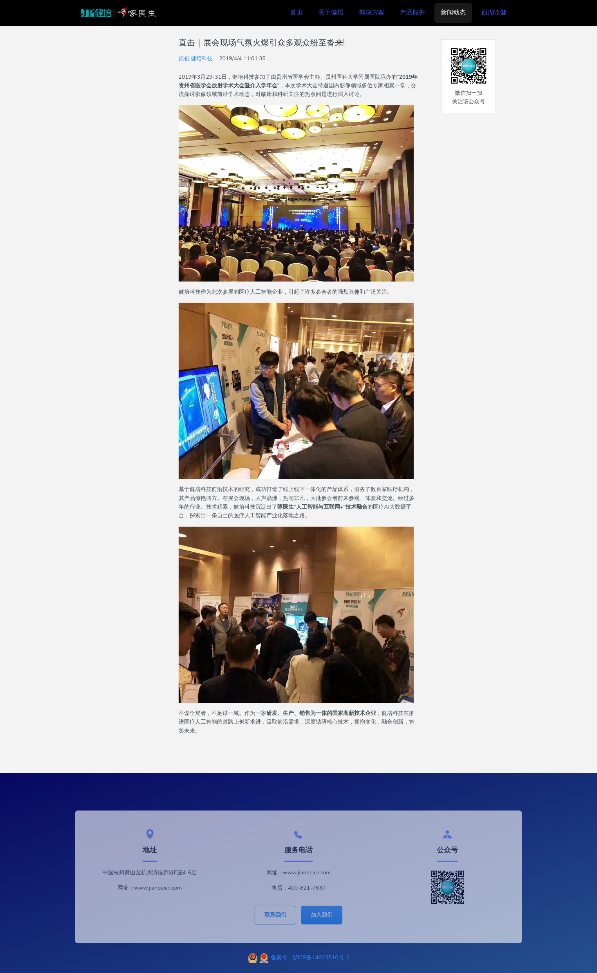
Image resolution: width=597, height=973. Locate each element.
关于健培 (331, 12)
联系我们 (275, 915)
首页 (296, 12)
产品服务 (412, 12)
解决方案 (371, 12)
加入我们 (322, 915)
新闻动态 (453, 12)
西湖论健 (494, 12)
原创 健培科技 (196, 58)
